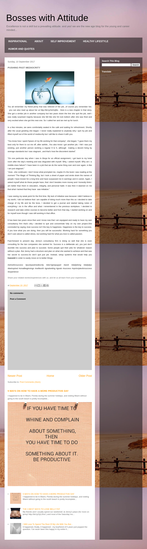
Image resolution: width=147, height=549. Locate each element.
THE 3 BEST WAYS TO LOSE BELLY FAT (41, 509)
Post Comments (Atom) (30, 382)
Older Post (85, 375)
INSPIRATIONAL (17, 41)
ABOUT (38, 41)
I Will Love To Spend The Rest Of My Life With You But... (48, 524)
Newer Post (15, 375)
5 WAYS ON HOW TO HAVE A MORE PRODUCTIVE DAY (38, 391)
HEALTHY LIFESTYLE (95, 41)
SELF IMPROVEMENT (63, 41)
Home (50, 375)
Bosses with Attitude (47, 18)
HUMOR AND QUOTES (21, 49)
